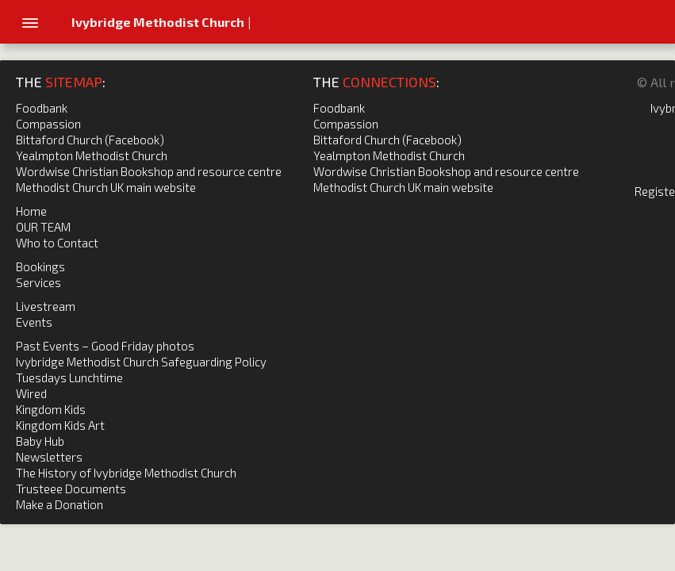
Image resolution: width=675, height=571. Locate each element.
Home (31, 211)
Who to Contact (57, 243)
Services (38, 282)
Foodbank (41, 108)
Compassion (48, 124)
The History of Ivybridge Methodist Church (126, 473)
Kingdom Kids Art (60, 425)
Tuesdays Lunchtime (69, 377)
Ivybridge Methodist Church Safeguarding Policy (141, 361)
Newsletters (49, 457)
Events (34, 322)
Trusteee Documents (71, 488)
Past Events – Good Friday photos (105, 346)
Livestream (45, 306)
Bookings (40, 266)
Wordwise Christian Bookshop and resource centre (149, 171)
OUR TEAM (43, 227)
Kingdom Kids (51, 409)
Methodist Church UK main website (106, 187)
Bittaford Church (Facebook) (90, 139)
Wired (31, 393)
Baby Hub (40, 441)
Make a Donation (59, 504)
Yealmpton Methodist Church (91, 155)
